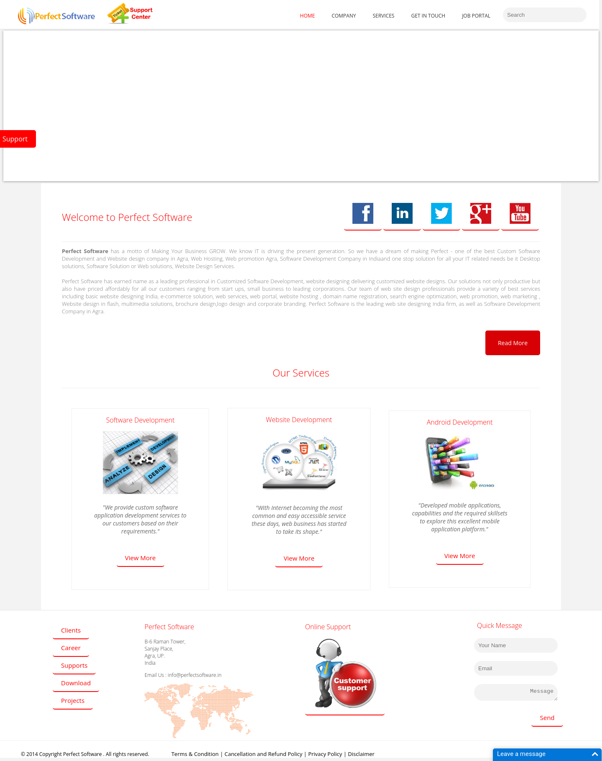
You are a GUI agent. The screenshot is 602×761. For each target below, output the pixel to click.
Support (15, 138)
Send (547, 717)
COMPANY (344, 15)
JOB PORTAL (476, 15)
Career (71, 647)
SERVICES (383, 15)
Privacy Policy (325, 754)
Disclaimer (361, 754)
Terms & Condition (195, 754)
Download (76, 683)
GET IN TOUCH (428, 15)
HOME (307, 15)
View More (140, 557)
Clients (71, 630)
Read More (513, 343)
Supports (74, 665)
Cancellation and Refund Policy (263, 754)
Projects (72, 700)
